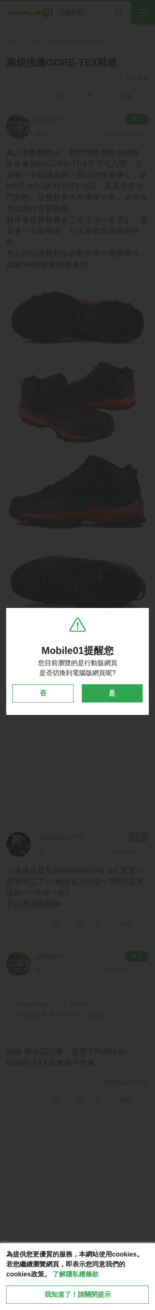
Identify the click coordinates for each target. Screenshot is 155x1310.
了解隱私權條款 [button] (75, 1274)
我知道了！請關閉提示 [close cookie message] (78, 1294)
